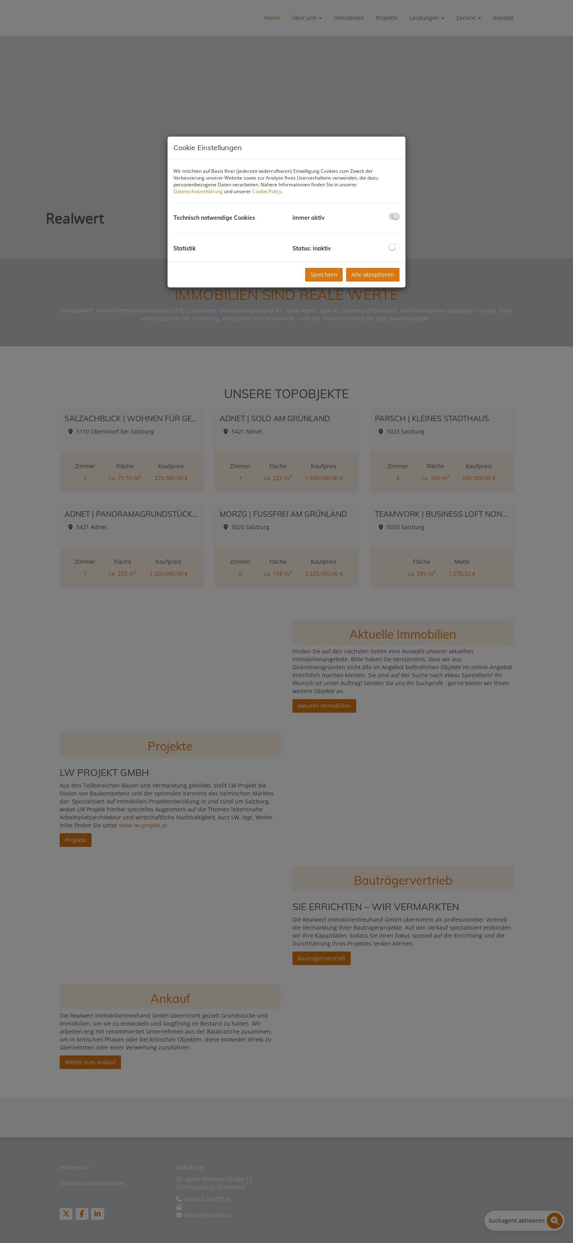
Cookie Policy (266, 191)
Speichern (323, 274)
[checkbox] (394, 216)
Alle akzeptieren (372, 274)
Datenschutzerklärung (198, 191)
